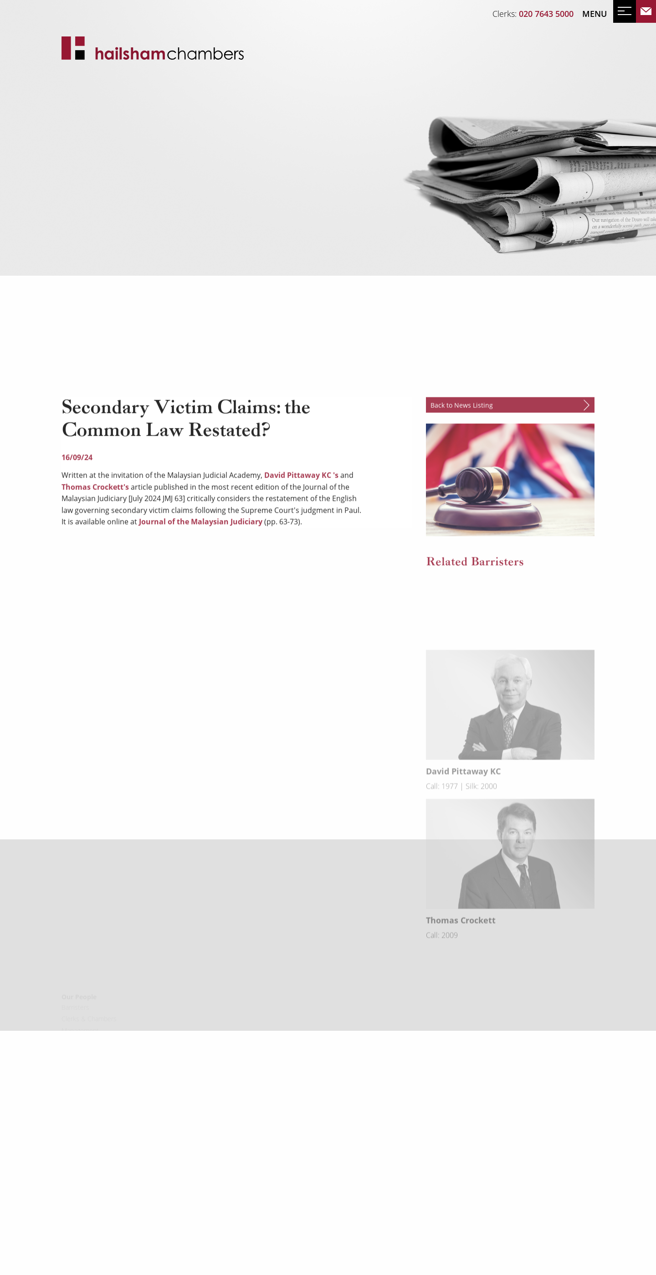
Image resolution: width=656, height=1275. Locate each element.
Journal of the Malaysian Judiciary (200, 628)
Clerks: (533, 13)
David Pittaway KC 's (301, 582)
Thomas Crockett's (96, 593)
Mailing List (156, 185)
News (74, 185)
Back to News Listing (461, 512)
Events (108, 185)
